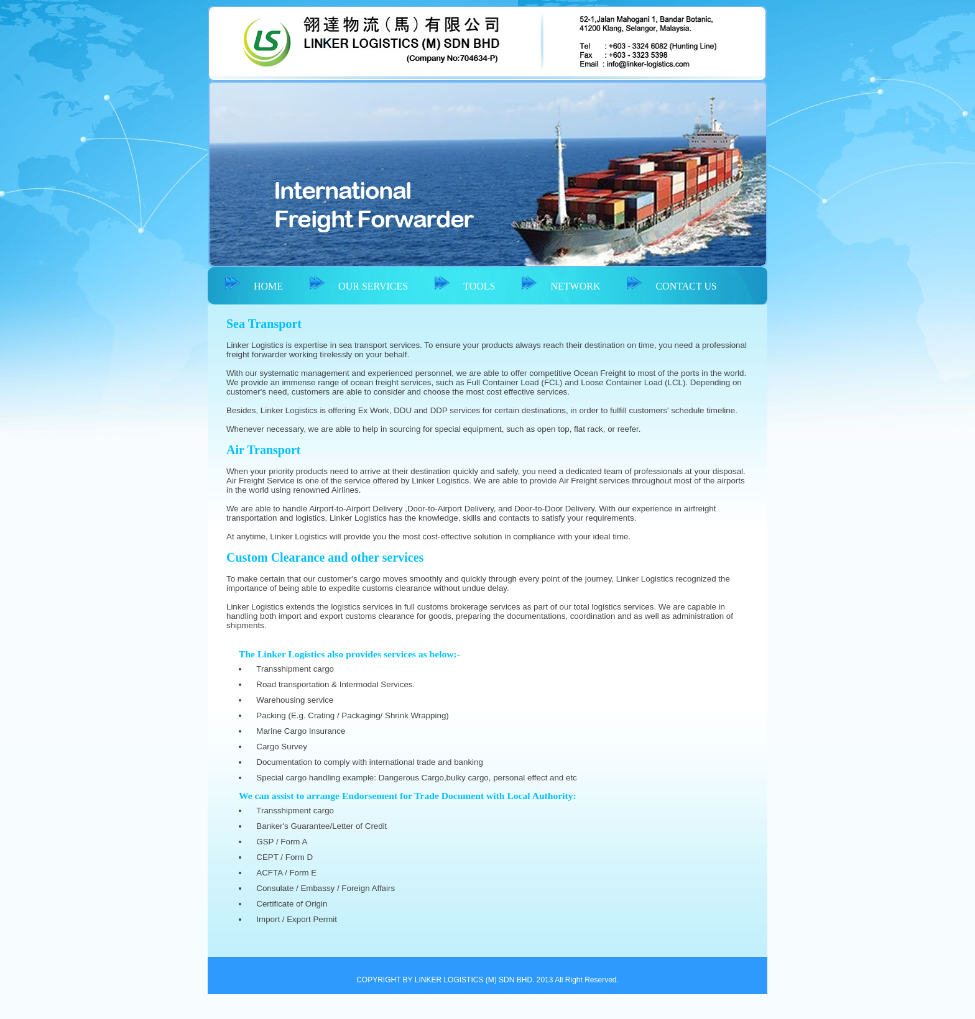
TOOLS (479, 286)
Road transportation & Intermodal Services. (335, 684)
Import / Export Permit (296, 919)
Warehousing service (294, 700)
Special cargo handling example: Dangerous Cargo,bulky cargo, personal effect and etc (416, 777)
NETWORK (575, 286)
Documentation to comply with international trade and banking (369, 762)
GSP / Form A (281, 841)
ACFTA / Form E (286, 872)
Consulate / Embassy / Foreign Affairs (325, 888)
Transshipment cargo (295, 669)
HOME (268, 286)
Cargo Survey (281, 746)
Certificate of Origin (291, 903)
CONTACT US (685, 286)
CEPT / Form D (284, 857)
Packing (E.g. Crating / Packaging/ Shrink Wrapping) (352, 715)
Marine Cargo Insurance (300, 731)
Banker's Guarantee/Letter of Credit (321, 826)
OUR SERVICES (373, 286)
